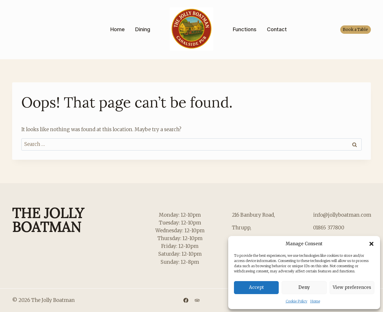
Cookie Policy (296, 301)
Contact (277, 29)
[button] (371, 244)
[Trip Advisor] (197, 300)
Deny (304, 287)
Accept (256, 287)
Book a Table (355, 29)
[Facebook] (186, 300)
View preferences (352, 287)
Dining (142, 29)
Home (315, 301)
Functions (244, 29)
